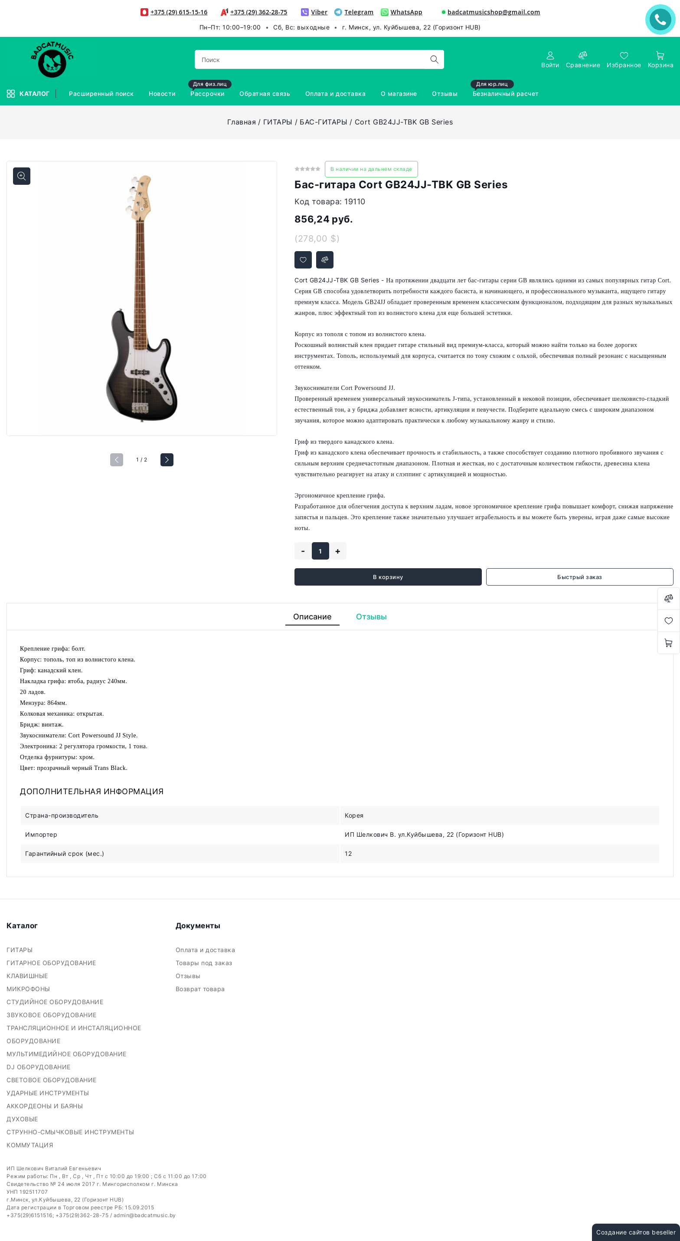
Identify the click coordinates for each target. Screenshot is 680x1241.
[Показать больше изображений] (21, 176)
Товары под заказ (205, 962)
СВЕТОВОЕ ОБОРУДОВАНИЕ (52, 1080)
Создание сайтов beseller (636, 1232)
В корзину (388, 576)
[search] (434, 59)
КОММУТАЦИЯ (31, 1145)
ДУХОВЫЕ (23, 1119)
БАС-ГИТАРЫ (323, 122)
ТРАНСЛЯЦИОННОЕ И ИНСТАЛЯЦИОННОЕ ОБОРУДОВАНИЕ (74, 1034)
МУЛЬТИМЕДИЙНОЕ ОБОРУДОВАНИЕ (67, 1054)
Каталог (29, 93)
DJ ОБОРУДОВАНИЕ (39, 1067)
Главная (241, 122)
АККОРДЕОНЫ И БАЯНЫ (46, 1106)
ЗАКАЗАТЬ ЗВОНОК (663, 19)
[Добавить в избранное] (303, 260)
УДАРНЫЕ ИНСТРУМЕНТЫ (49, 1093)
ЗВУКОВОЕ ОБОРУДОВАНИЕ (52, 1014)
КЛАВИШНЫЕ (28, 975)
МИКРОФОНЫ (29, 988)
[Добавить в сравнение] (324, 260)
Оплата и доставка (206, 949)
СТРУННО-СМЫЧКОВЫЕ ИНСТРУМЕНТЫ (71, 1132)
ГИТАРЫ (278, 122)
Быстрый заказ (579, 576)
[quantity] (320, 551)
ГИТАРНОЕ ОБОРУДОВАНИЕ (52, 962)
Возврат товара (201, 988)
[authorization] (550, 59)
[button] (166, 459)
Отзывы (189, 975)
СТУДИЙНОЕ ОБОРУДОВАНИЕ (56, 1001)
